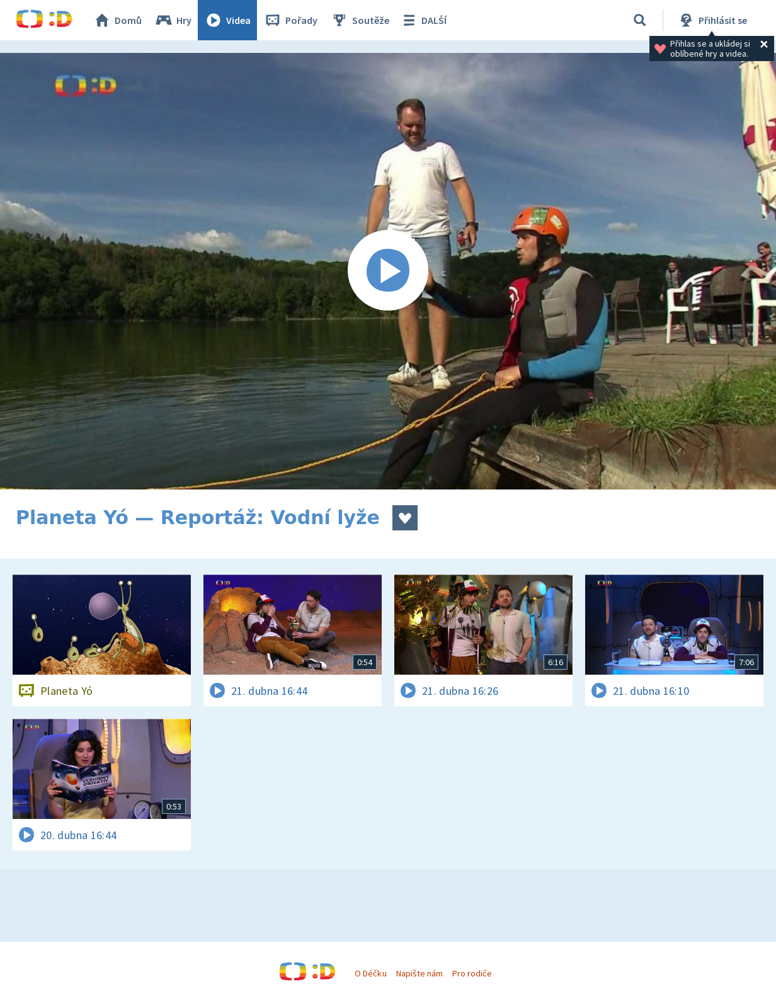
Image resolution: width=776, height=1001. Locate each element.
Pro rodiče (472, 973)
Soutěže (359, 20)
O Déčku (370, 973)
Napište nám (419, 973)
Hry (172, 20)
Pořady (290, 20)
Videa (227, 20)
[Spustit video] (388, 271)
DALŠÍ (423, 20)
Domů (117, 20)
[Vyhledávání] (640, 20)
